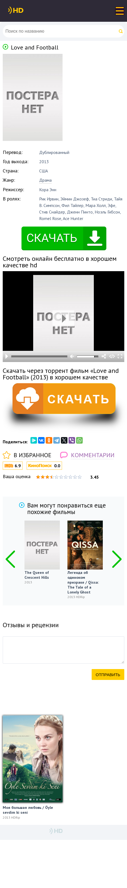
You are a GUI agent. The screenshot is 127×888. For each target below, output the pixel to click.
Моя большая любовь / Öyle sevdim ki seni (28, 810)
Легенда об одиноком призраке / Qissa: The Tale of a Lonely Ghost (83, 582)
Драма (45, 180)
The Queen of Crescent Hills (36, 575)
